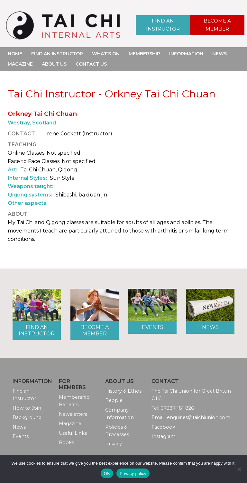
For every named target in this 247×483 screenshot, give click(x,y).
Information (186, 54)
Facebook (163, 427)
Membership (144, 54)
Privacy (113, 444)
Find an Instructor (163, 25)
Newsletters (73, 414)
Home (15, 54)
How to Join (27, 408)
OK (107, 473)
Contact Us (91, 64)
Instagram (163, 436)
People (114, 400)
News (219, 54)
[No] (239, 469)
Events (152, 327)
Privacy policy (133, 473)
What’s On (106, 54)
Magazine (20, 64)
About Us (54, 64)
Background (27, 417)
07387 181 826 (177, 408)
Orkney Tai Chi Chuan (42, 113)
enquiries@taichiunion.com (198, 417)
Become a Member (217, 25)
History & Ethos (123, 391)
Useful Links (73, 433)
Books (66, 442)
